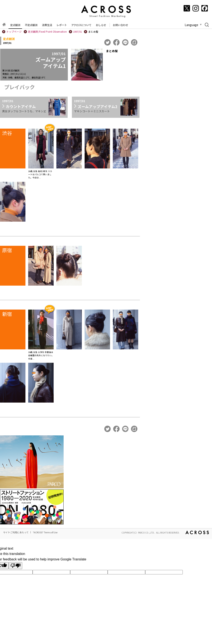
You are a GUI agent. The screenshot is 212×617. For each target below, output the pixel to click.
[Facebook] (204, 8)
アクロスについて (81, 25)
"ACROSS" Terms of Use (45, 532)
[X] (187, 8)
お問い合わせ (120, 25)
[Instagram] (195, 8)
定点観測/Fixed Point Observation (47, 31)
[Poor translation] (15, 565)
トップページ (14, 31)
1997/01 (77, 31)
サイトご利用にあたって (16, 532)
